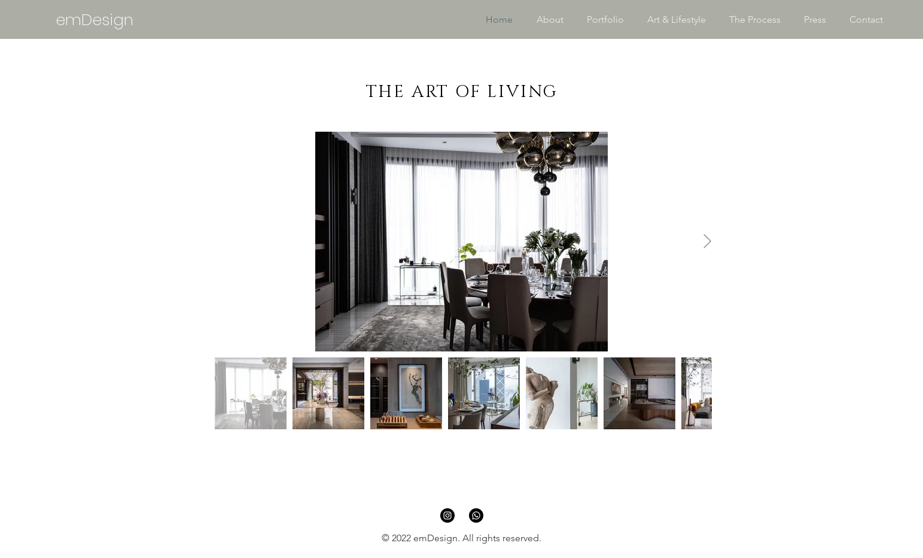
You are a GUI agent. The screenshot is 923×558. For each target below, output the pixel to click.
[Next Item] (707, 241)
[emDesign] (94, 20)
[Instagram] (447, 515)
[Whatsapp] (476, 515)
